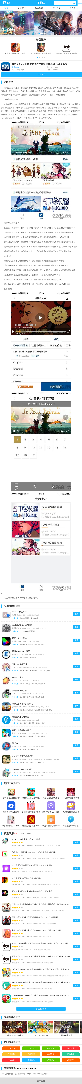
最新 (22, 834)
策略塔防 (22, 8)
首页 (6, 8)
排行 (29, 834)
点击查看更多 (41, 1009)
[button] (37, 57)
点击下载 (41, 74)
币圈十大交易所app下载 (27, 1074)
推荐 (15, 834)
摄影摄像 (56, 8)
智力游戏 (74, 8)
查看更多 (17, 606)
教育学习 (39, 8)
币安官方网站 (42, 1074)
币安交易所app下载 (9, 1074)
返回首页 (41, 1081)
